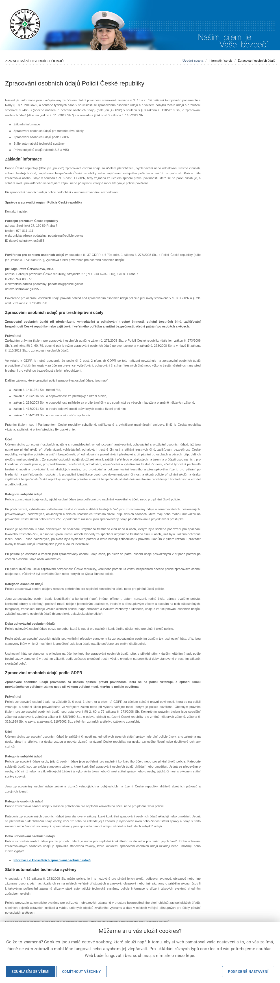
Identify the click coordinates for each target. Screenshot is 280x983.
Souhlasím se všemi (30, 972)
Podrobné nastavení (248, 972)
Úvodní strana (193, 60)
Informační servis (221, 60)
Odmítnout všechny (81, 972)
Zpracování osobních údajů (256, 60)
